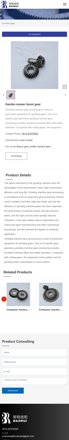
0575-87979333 (30, 134)
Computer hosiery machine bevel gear (18, 311)
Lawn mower (26, 140)
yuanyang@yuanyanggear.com (18, 436)
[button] (4, 299)
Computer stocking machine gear (50, 311)
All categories (34, 34)
